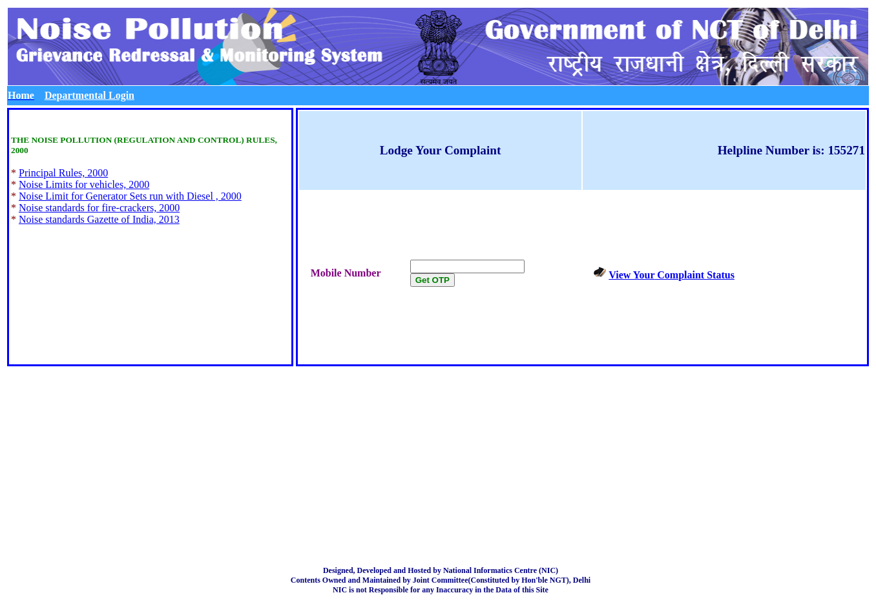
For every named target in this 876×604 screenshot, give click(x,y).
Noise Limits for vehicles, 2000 (84, 184)
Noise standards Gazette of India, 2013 (99, 219)
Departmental (89, 95)
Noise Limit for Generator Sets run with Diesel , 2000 (130, 196)
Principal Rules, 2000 (63, 172)
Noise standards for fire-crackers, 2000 (99, 207)
